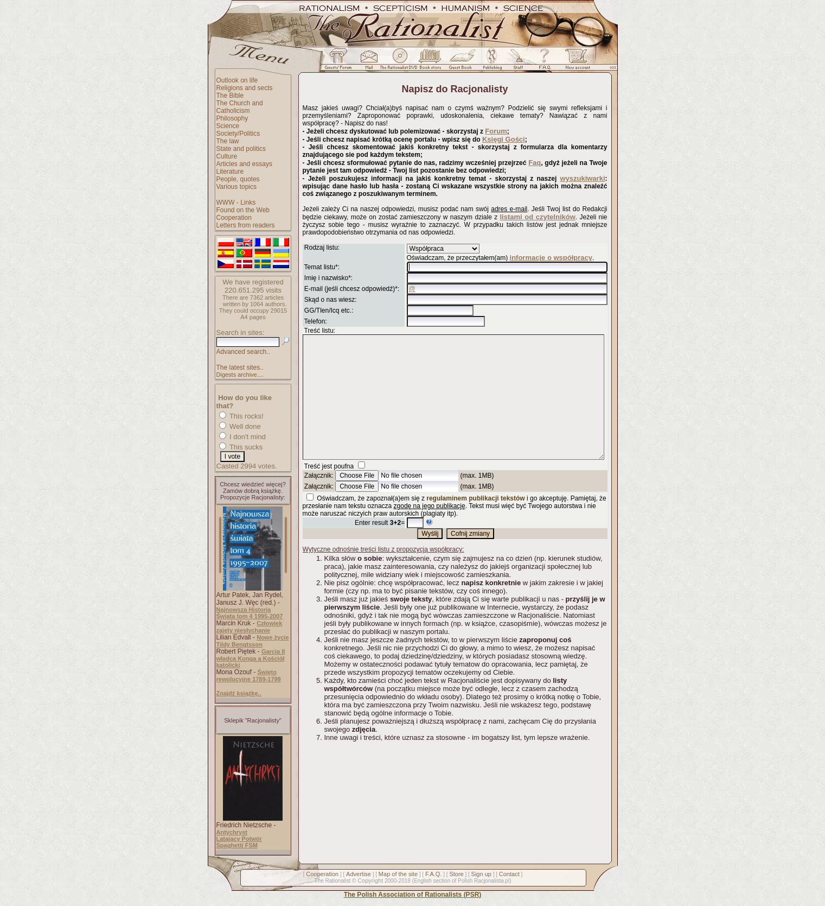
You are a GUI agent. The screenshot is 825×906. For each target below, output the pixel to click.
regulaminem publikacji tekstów (475, 523)
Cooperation (234, 217)
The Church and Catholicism (239, 107)
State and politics (241, 149)
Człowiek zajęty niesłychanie (249, 626)
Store (456, 874)
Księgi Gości (503, 139)
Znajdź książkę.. (238, 693)
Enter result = (380, 547)
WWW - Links (236, 202)
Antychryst (231, 832)
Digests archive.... (240, 374)
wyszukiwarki (582, 178)
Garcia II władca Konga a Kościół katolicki (250, 658)
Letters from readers (245, 225)
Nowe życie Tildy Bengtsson (252, 641)
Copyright (370, 880)
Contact (509, 874)
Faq (534, 163)
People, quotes (238, 179)
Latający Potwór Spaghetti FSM (239, 841)
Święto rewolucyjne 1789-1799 (248, 675)
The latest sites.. (240, 367)
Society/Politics (238, 133)
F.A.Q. (433, 874)
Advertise (358, 874)
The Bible (230, 95)
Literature (230, 171)
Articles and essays (244, 164)
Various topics (236, 187)
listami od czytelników (537, 217)
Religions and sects (244, 88)
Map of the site (398, 874)
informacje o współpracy (551, 258)
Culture (227, 156)
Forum (496, 131)
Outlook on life (237, 80)
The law (227, 141)
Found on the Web (243, 210)
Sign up (481, 874)
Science (228, 126)
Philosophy (232, 118)
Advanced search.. (243, 352)
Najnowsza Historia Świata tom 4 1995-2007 (249, 612)
